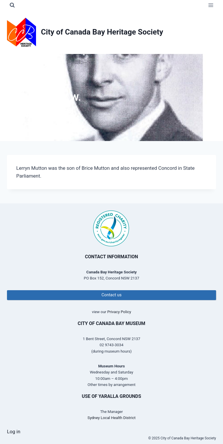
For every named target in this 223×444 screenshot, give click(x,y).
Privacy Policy (119, 312)
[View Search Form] (12, 5)
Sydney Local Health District (111, 418)
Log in (13, 431)
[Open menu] (210, 5)
